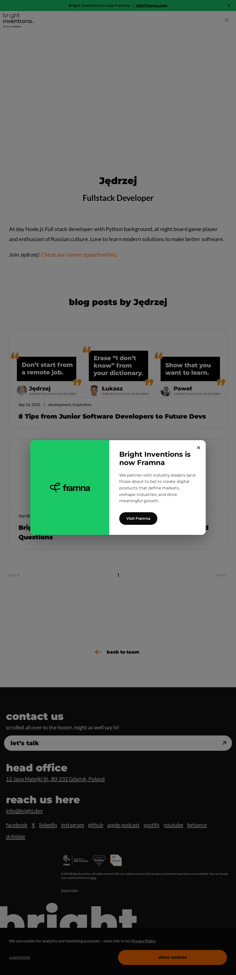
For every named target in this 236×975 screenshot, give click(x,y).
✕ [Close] (198, 448)
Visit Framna (138, 518)
